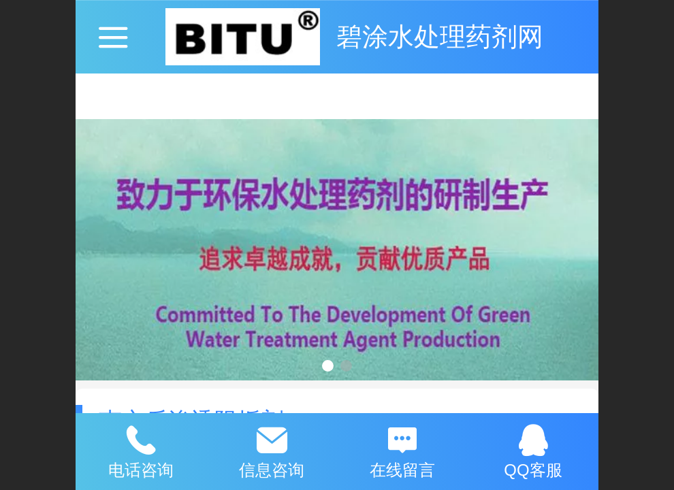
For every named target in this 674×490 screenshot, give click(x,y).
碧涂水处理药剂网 (439, 36)
